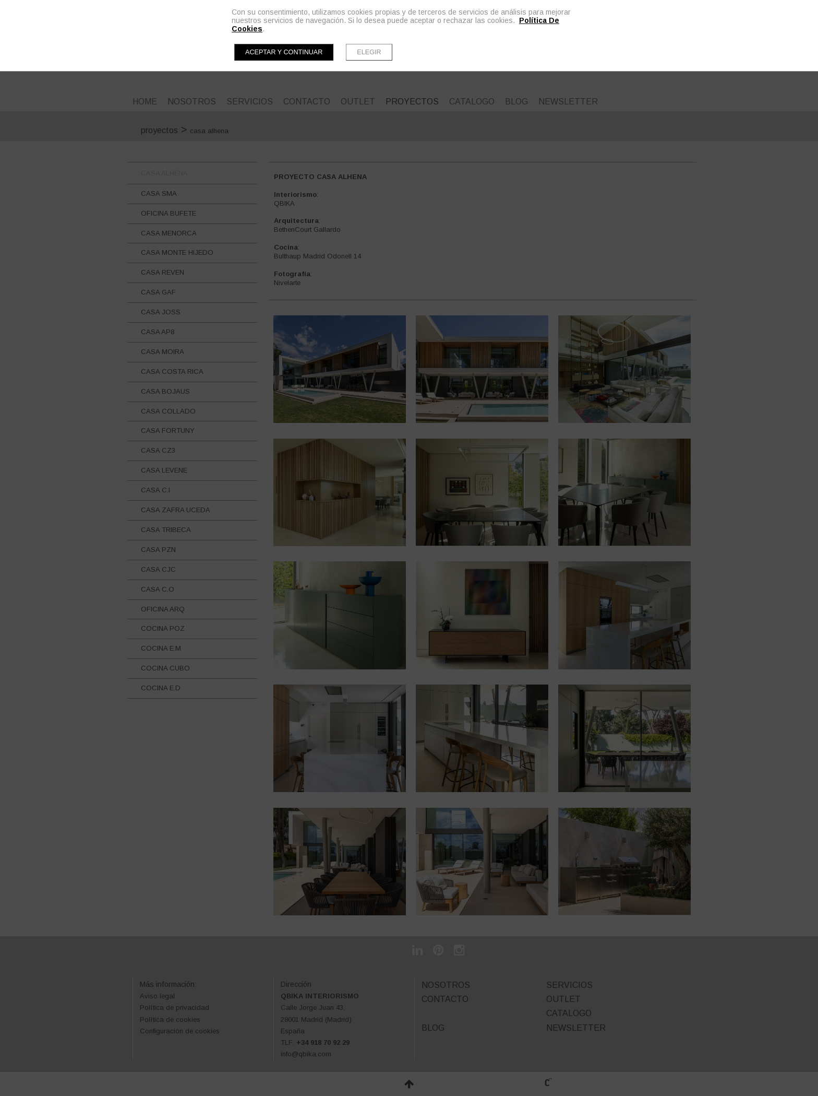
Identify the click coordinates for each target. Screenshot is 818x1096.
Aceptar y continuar (283, 52)
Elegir (369, 52)
